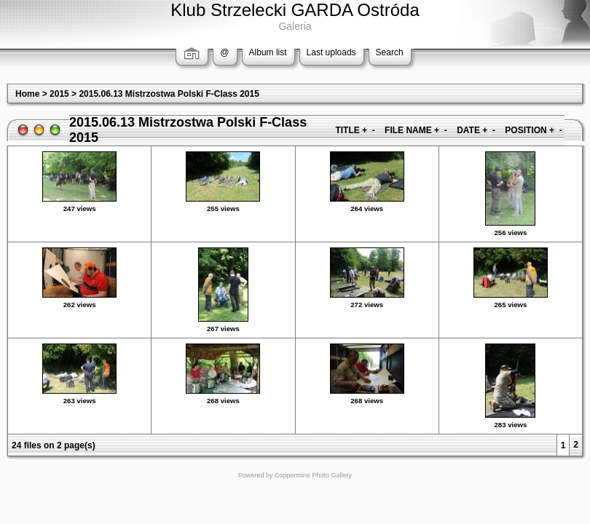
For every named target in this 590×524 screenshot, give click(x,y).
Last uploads (331, 52)
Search (390, 52)
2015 (59, 94)
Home (27, 94)
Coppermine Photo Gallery (313, 475)
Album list (268, 52)
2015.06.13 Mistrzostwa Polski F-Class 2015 (169, 94)
